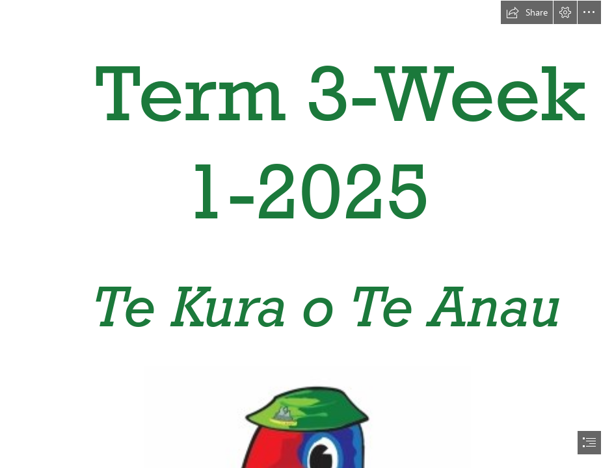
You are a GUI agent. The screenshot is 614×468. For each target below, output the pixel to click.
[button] (527, 12)
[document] (307, 234)
